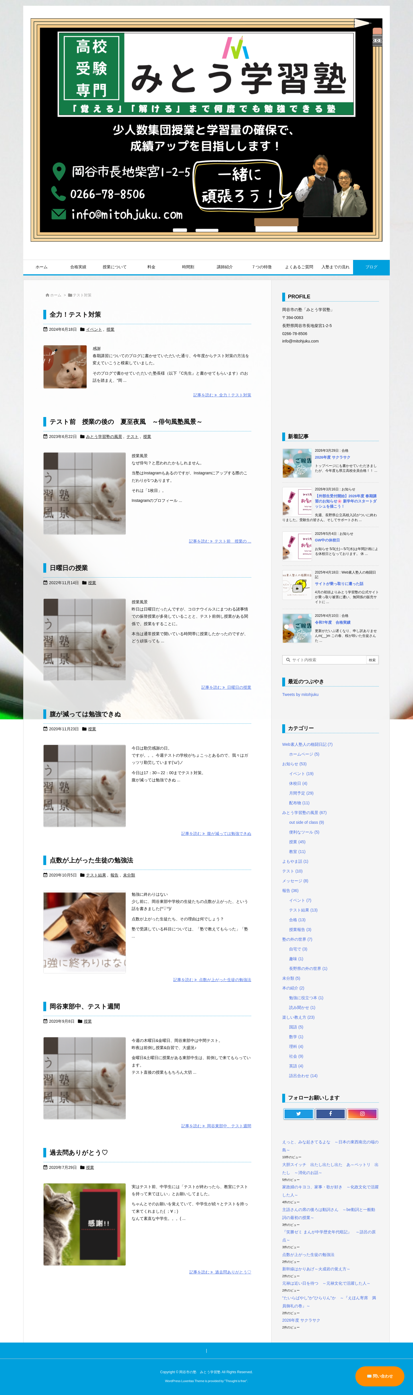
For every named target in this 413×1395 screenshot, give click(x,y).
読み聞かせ (302, 1007)
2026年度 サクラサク (332, 457)
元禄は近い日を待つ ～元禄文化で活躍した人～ (326, 1283)
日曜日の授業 (69, 568)
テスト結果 (96, 875)
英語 (296, 1066)
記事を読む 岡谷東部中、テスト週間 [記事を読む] (216, 1126)
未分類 (129, 875)
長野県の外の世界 (308, 968)
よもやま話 (295, 861)
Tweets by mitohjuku (300, 694)
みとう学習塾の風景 (104, 436)
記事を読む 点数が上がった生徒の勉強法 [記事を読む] (212, 979)
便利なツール (304, 832)
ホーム (55, 295)
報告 (114, 875)
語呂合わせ (303, 1075)
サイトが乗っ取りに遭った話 (339, 584)
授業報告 (300, 929)
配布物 (299, 803)
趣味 (296, 958)
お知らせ (294, 764)
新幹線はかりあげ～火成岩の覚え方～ (316, 1269)
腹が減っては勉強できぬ (85, 714)
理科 (296, 1046)
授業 (110, 329)
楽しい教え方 (298, 1017)
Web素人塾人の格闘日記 (307, 744)
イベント (94, 329)
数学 (296, 1036)
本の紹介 (293, 988)
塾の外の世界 (297, 939)
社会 (296, 1056)
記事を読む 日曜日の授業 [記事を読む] (226, 687)
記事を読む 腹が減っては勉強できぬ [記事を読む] (216, 833)
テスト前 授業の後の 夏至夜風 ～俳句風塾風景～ (126, 421)
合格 (297, 919)
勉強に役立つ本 (306, 997)
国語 (296, 1027)
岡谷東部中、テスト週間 (85, 1006)
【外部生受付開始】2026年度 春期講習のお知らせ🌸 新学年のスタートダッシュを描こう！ (346, 501)
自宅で (298, 949)
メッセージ (295, 881)
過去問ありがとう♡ (79, 1152)
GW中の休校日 (327, 540)
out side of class (306, 822)
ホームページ (304, 754)
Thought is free (235, 1381)
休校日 (298, 783)
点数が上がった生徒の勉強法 (91, 860)
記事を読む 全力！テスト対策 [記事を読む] (222, 395)
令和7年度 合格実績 (332, 622)
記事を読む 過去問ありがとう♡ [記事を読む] (220, 1272)
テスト (132, 436)
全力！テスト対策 (75, 314)
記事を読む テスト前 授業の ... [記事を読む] (220, 541)
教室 (297, 851)
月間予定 (301, 793)
